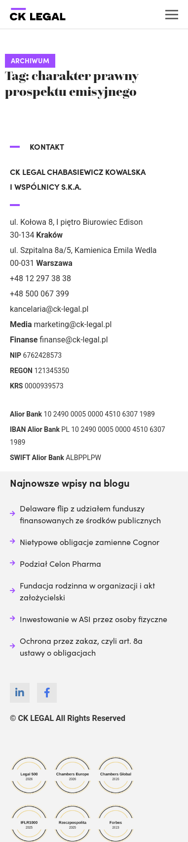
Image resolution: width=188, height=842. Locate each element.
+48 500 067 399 (39, 293)
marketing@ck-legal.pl (73, 324)
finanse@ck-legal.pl (73, 339)
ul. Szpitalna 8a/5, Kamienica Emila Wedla (83, 250)
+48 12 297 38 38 (40, 278)
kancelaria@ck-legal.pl (49, 309)
